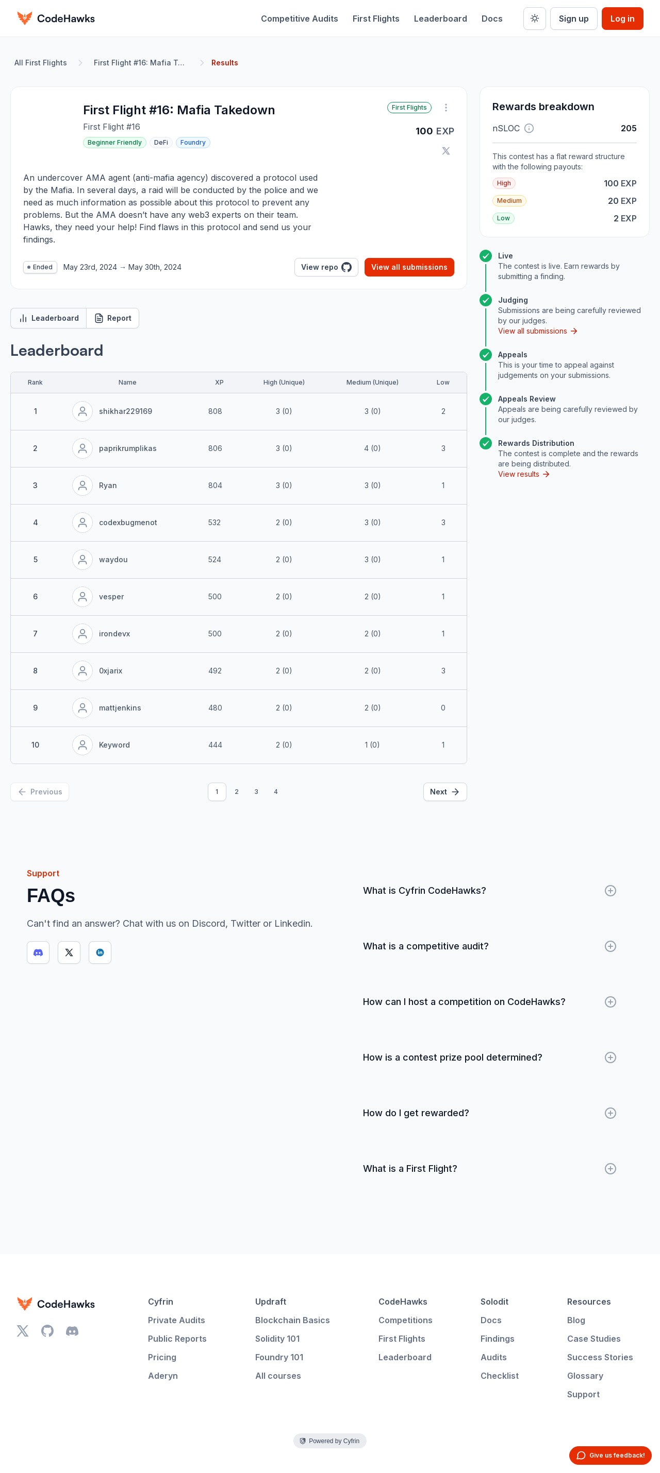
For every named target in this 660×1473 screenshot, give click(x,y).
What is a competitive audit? (490, 946)
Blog (576, 1320)
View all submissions (409, 267)
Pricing (162, 1357)
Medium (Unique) (372, 382)
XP (219, 382)
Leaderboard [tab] (48, 318)
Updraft (270, 1301)
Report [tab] (112, 318)
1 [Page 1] (217, 791)
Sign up (574, 18)
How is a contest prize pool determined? (490, 1057)
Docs (492, 18)
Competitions (405, 1320)
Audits (494, 1357)
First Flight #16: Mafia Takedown (143, 62)
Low (443, 382)
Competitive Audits (299, 18)
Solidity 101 (277, 1338)
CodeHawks (402, 1301)
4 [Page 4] (276, 791)
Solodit (494, 1301)
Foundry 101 (279, 1357)
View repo (326, 267)
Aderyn (163, 1376)
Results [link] (224, 62)
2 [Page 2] (237, 791)
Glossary (585, 1376)
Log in (622, 18)
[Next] (445, 792)
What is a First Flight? (490, 1169)
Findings (498, 1338)
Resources (589, 1301)
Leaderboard (440, 18)
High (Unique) (284, 382)
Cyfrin (160, 1301)
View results (524, 474)
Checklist (500, 1376)
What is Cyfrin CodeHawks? (490, 891)
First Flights (376, 18)
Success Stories (600, 1357)
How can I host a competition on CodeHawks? (490, 1002)
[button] (529, 128)
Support (583, 1394)
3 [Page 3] (256, 791)
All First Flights (40, 62)
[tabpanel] (238, 571)
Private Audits (176, 1320)
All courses (278, 1376)
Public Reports (177, 1338)
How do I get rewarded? (490, 1113)
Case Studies (594, 1338)
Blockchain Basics (292, 1320)
